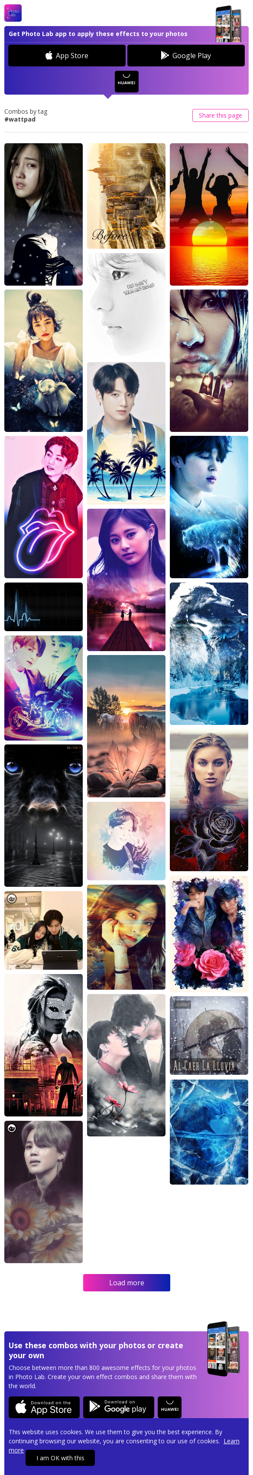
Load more (126, 1282)
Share (220, 115)
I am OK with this (60, 1458)
